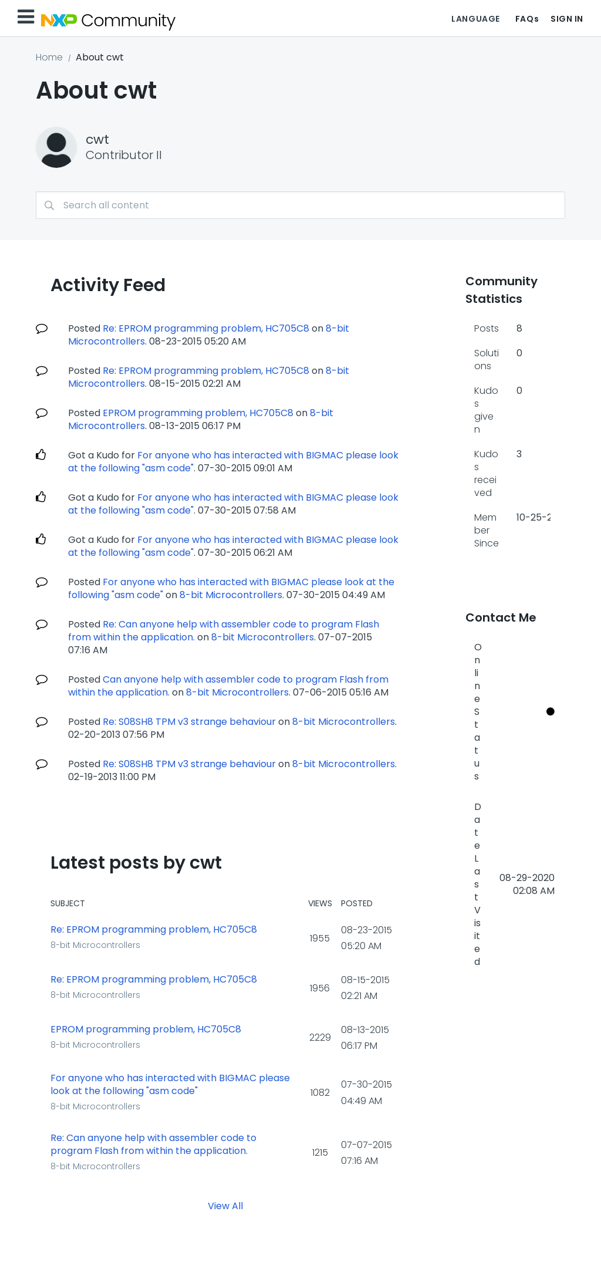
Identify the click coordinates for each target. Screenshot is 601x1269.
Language (475, 19)
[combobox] (300, 205)
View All (225, 1205)
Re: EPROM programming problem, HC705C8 (206, 328)
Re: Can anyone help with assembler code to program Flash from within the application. (153, 1145)
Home (49, 57)
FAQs (527, 19)
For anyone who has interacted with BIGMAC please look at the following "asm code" (170, 1085)
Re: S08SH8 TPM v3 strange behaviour (189, 721)
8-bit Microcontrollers (231, 595)
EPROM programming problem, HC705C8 (198, 413)
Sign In (567, 19)
